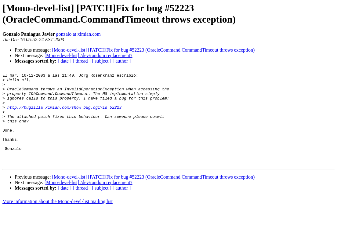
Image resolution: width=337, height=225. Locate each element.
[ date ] (64, 61)
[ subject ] (101, 61)
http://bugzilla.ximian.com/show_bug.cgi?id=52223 (64, 114)
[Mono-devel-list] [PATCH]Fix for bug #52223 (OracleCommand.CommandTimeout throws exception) (153, 50)
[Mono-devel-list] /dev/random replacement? (88, 55)
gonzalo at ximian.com (78, 34)
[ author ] (122, 61)
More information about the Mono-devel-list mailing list (57, 219)
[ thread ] (82, 61)
